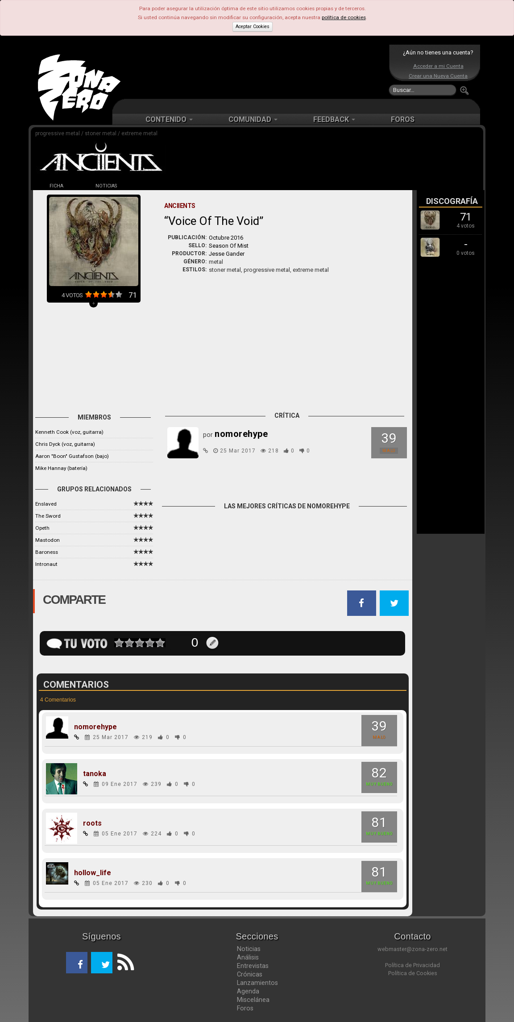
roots (92, 823)
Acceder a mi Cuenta (438, 66)
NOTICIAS (106, 186)
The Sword (48, 516)
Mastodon (47, 540)
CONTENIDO (169, 119)
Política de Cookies (412, 973)
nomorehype (95, 727)
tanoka (94, 773)
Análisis (248, 957)
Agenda (248, 991)
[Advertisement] (254, 71)
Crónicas (249, 974)
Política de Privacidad (412, 965)
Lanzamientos (257, 982)
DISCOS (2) (156, 186)
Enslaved (46, 504)
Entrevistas (253, 965)
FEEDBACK (334, 119)
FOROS (403, 119)
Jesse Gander (227, 253)
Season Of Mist (229, 245)
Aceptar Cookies (252, 26)
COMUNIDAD (253, 119)
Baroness (46, 552)
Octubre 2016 (226, 237)
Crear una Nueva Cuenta (438, 76)
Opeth (42, 528)
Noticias (249, 948)
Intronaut (46, 564)
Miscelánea (253, 999)
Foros (245, 1008)
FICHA (56, 186)
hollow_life (92, 873)
